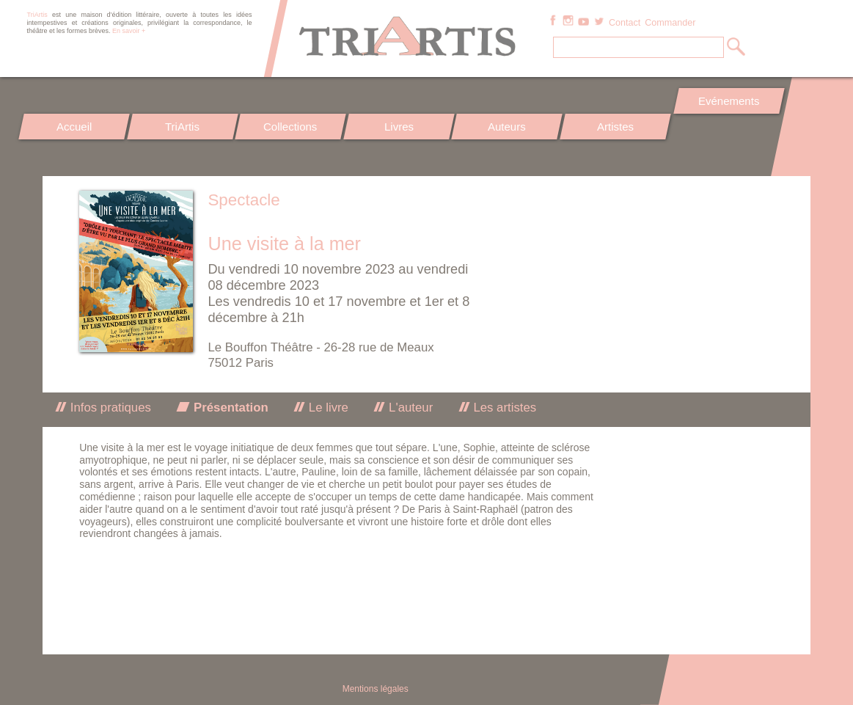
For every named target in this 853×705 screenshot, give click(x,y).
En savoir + (128, 30)
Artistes (614, 126)
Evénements (728, 101)
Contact (624, 23)
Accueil (74, 126)
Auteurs (507, 126)
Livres (398, 126)
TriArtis (182, 126)
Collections (290, 126)
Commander (670, 23)
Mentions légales (376, 689)
